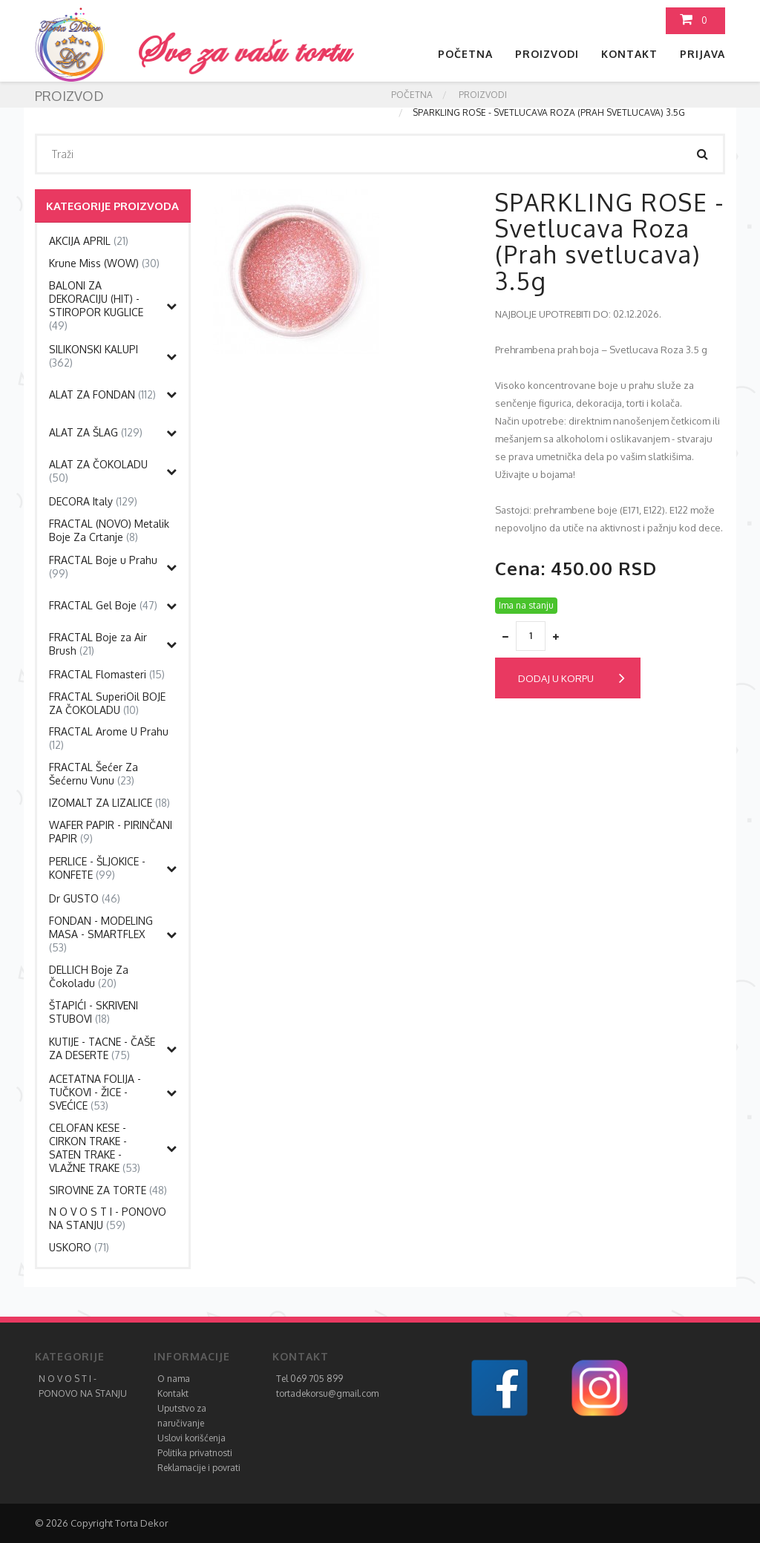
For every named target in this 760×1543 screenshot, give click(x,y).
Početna (465, 53)
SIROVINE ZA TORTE (108, 1190)
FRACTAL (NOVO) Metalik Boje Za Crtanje (109, 530)
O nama (173, 1378)
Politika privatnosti (194, 1452)
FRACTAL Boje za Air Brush (98, 644)
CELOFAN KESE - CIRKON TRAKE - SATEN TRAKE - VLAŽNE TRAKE (94, 1147)
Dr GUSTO (84, 898)
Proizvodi (547, 53)
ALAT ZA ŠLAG (95, 432)
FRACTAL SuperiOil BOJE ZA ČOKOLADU (107, 703)
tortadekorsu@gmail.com (327, 1393)
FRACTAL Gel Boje (103, 605)
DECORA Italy (93, 501)
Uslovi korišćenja (191, 1438)
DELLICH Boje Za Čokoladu (88, 976)
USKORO (79, 1247)
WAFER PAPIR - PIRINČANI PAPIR (110, 832)
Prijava (702, 53)
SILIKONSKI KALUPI (93, 356)
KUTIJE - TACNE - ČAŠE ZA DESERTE (102, 1048)
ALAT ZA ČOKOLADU (98, 471)
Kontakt (629, 53)
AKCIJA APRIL (88, 241)
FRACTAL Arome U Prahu (108, 738)
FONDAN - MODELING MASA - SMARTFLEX (101, 934)
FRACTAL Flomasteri (107, 674)
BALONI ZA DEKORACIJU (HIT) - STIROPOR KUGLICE (96, 305)
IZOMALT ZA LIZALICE (109, 802)
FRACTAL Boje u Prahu (103, 567)
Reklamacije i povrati (198, 1467)
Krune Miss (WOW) (104, 263)
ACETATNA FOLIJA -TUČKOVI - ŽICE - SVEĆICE (95, 1092)
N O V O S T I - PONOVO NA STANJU (107, 1218)
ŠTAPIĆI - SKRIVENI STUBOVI (93, 1012)
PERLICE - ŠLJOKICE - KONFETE (97, 868)
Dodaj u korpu (571, 678)
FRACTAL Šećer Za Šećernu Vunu (93, 774)
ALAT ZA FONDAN (102, 394)
